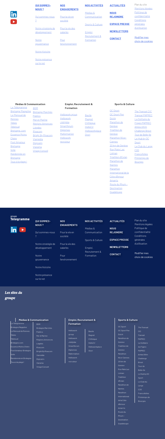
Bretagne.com (18, 130)
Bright (36, 135)
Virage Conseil (40, 150)
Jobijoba (64, 122)
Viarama (37, 146)
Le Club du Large (143, 146)
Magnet (89, 119)
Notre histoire (42, 51)
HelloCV (89, 126)
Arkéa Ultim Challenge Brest (143, 358)
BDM (35, 108)
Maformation (67, 133)
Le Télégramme (18, 107)
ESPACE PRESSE (120, 23)
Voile (12, 149)
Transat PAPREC (143, 115)
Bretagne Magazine (20, 111)
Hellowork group (68, 114)
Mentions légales (144, 224)
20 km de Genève (119, 145)
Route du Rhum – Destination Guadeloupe (119, 188)
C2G (137, 150)
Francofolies (141, 153)
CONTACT (115, 38)
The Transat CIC (143, 111)
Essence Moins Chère (20, 346)
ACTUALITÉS (117, 221)
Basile (88, 115)
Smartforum (66, 126)
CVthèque (90, 122)
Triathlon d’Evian (118, 157)
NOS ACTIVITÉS (94, 221)
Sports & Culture (93, 24)
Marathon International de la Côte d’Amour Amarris (123, 400)
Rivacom (37, 131)
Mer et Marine (40, 119)
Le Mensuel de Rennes (20, 331)
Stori (87, 134)
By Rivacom (46, 135)
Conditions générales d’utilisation (141, 23)
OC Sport (114, 110)
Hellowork (65, 118)
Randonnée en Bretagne (21, 358)
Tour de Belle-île (143, 134)
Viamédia (38, 139)
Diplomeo (65, 129)
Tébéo (13, 122)
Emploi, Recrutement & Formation (93, 36)
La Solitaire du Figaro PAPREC (143, 347)
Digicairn (37, 143)
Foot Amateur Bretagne (21, 350)
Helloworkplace (93, 130)
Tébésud (14, 126)
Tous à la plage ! (18, 161)
